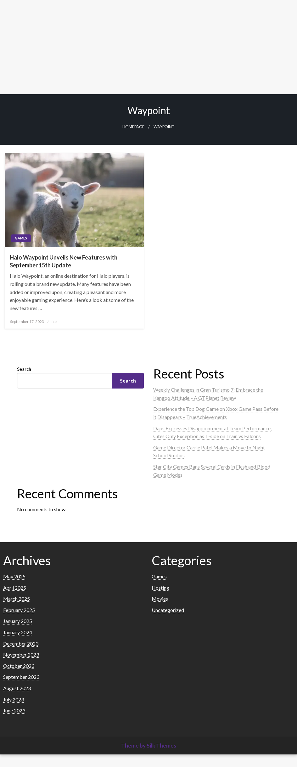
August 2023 (17, 688)
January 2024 (17, 632)
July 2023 (13, 699)
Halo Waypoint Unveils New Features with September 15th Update (63, 261)
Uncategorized (168, 610)
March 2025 (16, 599)
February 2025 (19, 610)
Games (21, 238)
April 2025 (14, 588)
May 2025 (14, 576)
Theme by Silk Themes (148, 745)
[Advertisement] (148, 47)
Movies (160, 599)
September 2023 (21, 677)
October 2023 (18, 666)
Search (24, 369)
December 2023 (20, 643)
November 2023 (21, 654)
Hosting (160, 588)
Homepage (133, 127)
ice (54, 321)
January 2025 (17, 621)
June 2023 (14, 710)
